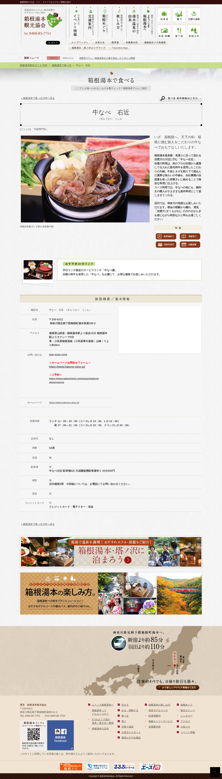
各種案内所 (155, 726)
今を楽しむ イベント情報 (76, 22)
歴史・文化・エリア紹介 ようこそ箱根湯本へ (148, 22)
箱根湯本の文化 (100, 728)
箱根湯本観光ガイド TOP (33, 65)
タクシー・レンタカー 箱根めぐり (105, 22)
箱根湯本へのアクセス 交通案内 (90, 22)
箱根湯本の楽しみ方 (159, 704)
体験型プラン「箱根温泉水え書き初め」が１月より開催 (107, 58)
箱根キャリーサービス (161, 721)
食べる (179, 31)
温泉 (194, 14)
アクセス (185, 721)
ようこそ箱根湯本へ (103, 704)
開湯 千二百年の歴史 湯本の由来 (133, 22)
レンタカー (187, 715)
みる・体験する (129, 710)
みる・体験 (164, 31)
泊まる (164, 14)
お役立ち (194, 31)
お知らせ (185, 726)
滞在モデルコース (158, 710)
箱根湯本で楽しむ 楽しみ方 (119, 22)
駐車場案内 (155, 715)
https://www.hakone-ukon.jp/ (67, 366)
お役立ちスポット (131, 732)
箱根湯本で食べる (61, 65)
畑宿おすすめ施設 (131, 737)
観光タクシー (188, 710)
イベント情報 (188, 732)
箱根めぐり (187, 704)
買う (179, 14)
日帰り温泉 (127, 726)
